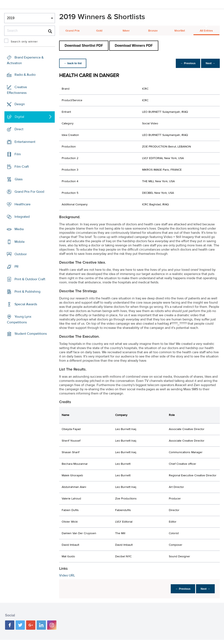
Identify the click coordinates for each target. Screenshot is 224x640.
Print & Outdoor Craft (30, 279)
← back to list (73, 63)
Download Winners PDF (134, 45)
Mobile (20, 242)
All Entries (206, 31)
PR (17, 266)
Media (19, 229)
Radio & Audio (25, 74)
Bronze (153, 31)
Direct (19, 129)
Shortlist (179, 31)
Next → (210, 63)
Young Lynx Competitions (19, 319)
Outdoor (21, 254)
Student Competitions (31, 334)
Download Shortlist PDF (84, 45)
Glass (19, 179)
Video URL (67, 575)
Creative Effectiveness (17, 90)
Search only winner (24, 42)
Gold (99, 31)
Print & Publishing (27, 291)
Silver (126, 31)
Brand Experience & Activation (25, 60)
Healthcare (23, 204)
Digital (19, 117)
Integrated (22, 217)
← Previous (187, 63)
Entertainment (25, 141)
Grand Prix (72, 31)
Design (20, 104)
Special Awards (26, 304)
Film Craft (22, 167)
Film (18, 154)
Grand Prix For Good (29, 192)
